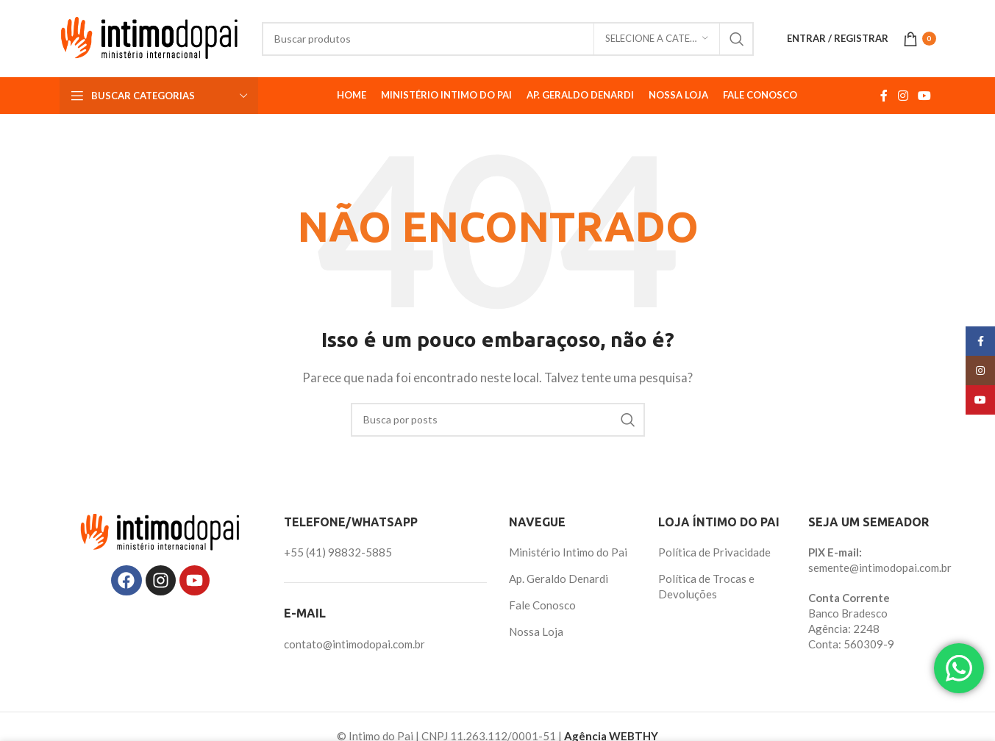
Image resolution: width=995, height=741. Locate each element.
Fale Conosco (542, 605)
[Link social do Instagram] (903, 96)
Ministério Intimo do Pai (568, 552)
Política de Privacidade (714, 552)
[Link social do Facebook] (884, 96)
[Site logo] (150, 36)
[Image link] (160, 530)
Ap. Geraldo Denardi (558, 578)
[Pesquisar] (508, 39)
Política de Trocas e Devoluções (706, 586)
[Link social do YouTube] (924, 96)
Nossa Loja (536, 631)
